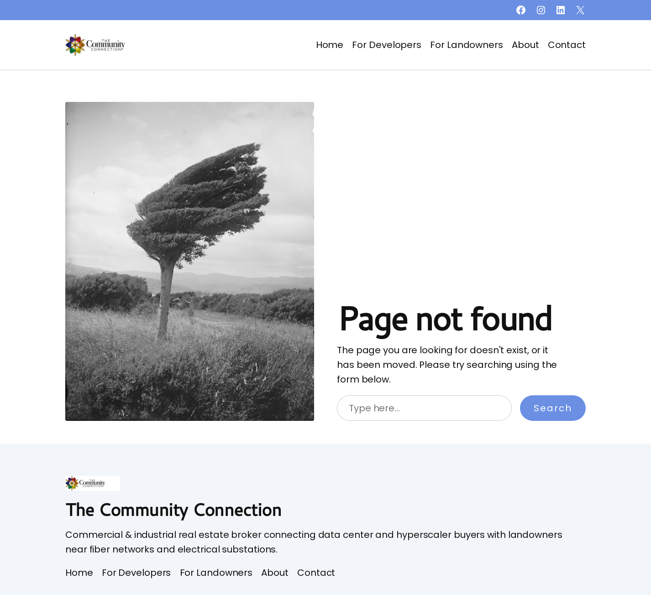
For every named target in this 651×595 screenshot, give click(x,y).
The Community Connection (173, 509)
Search (553, 408)
